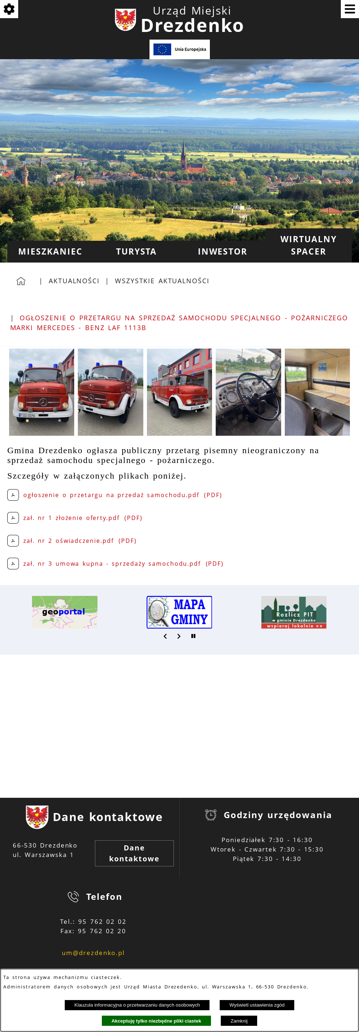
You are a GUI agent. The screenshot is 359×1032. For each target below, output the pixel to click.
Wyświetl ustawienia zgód (257, 1005)
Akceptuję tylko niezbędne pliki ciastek (156, 1021)
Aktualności (74, 280)
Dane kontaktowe (134, 853)
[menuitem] (50, 252)
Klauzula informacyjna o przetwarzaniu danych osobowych (137, 1005)
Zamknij (239, 1021)
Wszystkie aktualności (162, 280)
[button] (41, 434)
